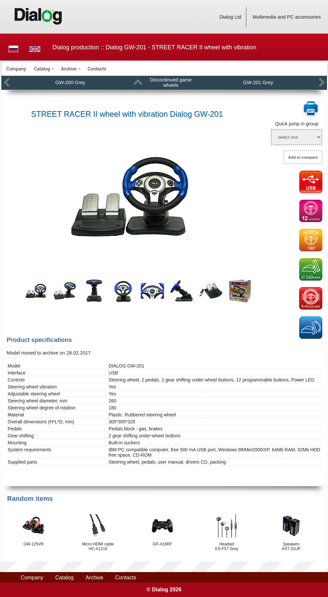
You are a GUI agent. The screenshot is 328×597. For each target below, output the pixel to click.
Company (16, 69)
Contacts (97, 69)
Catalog (42, 69)
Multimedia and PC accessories (287, 17)
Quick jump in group (296, 123)
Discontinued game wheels (171, 82)
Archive (69, 69)
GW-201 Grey (258, 82)
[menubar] (164, 69)
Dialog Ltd (230, 17)
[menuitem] (16, 69)
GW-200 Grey (70, 82)
